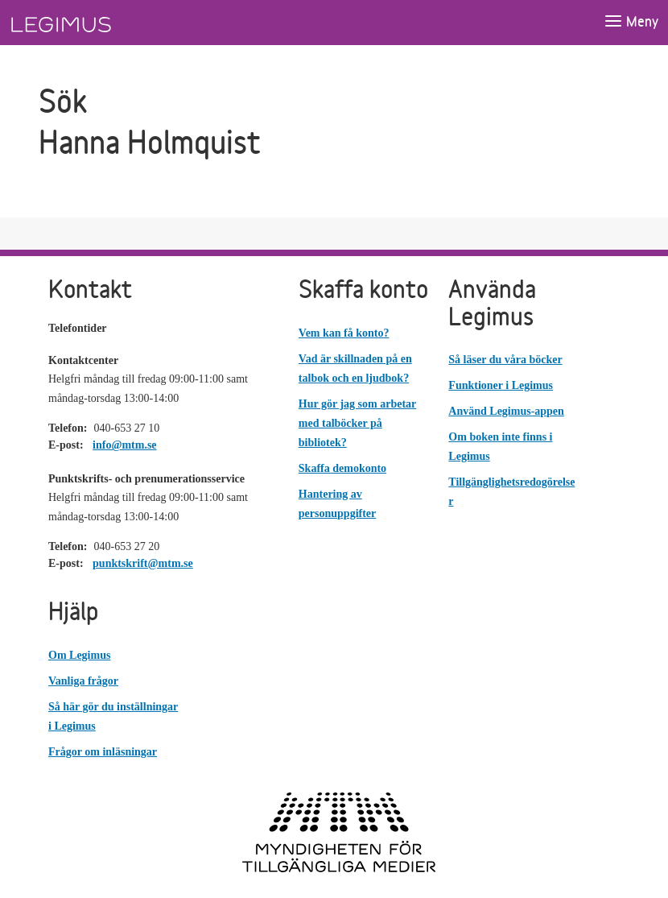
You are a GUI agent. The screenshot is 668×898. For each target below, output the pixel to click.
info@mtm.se (125, 445)
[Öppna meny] (631, 22)
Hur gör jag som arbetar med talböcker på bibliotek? (357, 423)
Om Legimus (79, 655)
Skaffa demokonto (342, 468)
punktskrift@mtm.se (143, 563)
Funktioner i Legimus (500, 385)
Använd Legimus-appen (506, 411)
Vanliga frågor (83, 681)
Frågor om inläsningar (102, 752)
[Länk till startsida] (91, 22)
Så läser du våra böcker (505, 360)
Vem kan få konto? (344, 333)
